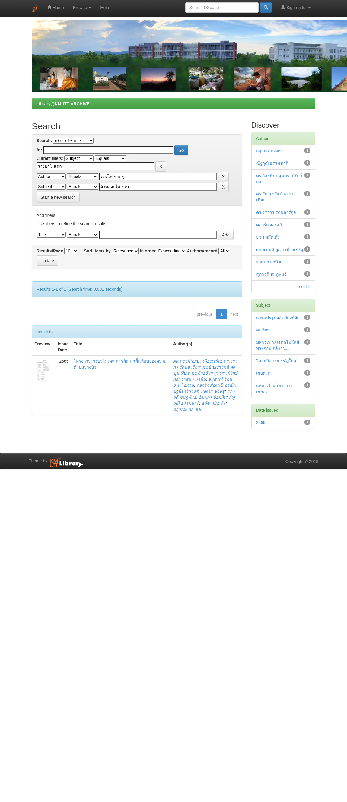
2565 (261, 422)
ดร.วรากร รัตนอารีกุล (276, 212)
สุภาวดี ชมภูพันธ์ (271, 274)
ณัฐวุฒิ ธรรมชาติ (272, 163)
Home (55, 7)
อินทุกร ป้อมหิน (213, 397)
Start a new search (58, 197)
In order (148, 251)
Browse (82, 7)
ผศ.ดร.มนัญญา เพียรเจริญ (197, 361)
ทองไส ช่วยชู (213, 391)
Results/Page (50, 251)
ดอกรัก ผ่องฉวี (209, 385)
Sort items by (97, 251)
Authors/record (202, 251)
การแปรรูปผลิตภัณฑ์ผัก (277, 317)
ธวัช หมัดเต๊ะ (214, 403)
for (39, 149)
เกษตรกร (264, 373)
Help (104, 7)
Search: (44, 140)
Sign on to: (296, 7)
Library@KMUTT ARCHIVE (62, 103)
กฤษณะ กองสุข (187, 409)
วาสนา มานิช (193, 379)
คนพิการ (264, 330)
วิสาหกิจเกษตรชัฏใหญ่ (276, 360)
